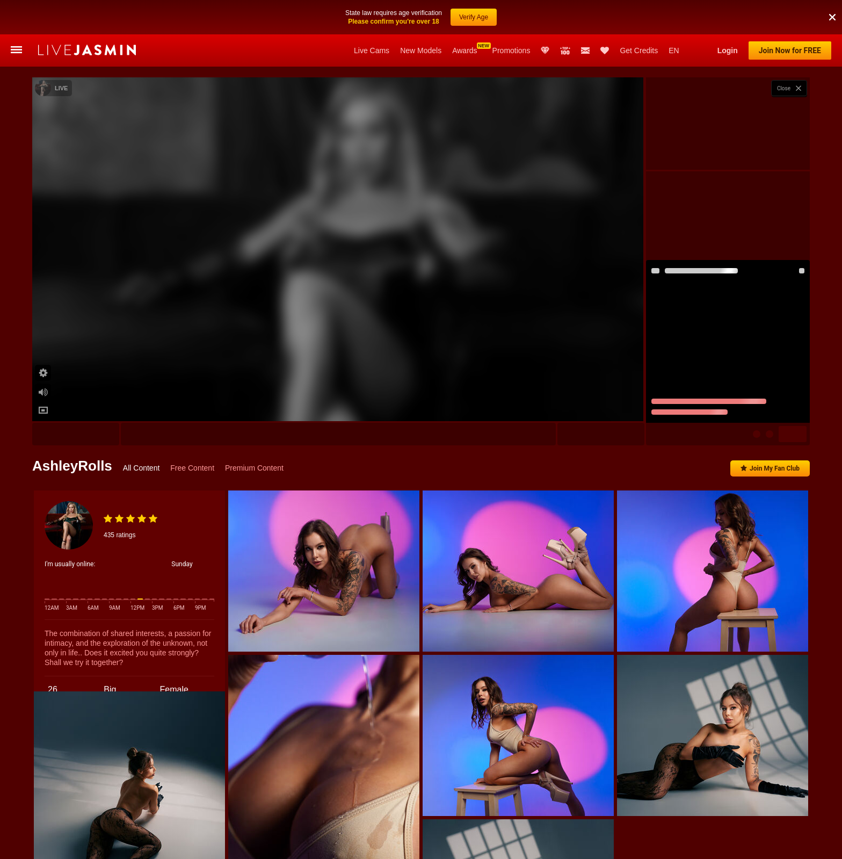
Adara (552, 843)
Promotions (511, 50)
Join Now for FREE (790, 50)
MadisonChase (739, 843)
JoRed (409, 843)
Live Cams (371, 50)
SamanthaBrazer (463, 843)
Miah (689, 843)
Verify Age (473, 12)
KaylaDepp (209, 843)
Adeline (595, 843)
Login (727, 50)
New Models (420, 50)
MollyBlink (361, 843)
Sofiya (106, 843)
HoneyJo (795, 843)
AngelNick (643, 843)
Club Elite (545, 50)
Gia (515, 843)
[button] (832, 12)
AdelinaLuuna (304, 843)
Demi (254, 843)
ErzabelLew (154, 843)
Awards (464, 50)
